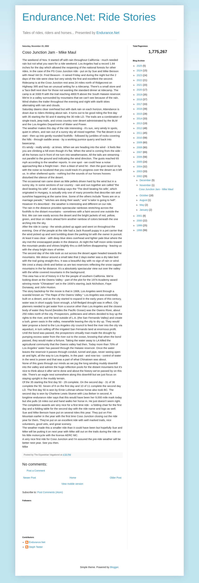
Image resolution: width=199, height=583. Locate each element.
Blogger (114, 567)
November (145, 185)
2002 (140, 176)
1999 (140, 225)
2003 (140, 171)
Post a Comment (36, 470)
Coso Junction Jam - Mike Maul (156, 189)
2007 (140, 152)
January (144, 209)
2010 (140, 137)
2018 (140, 99)
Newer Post (29, 477)
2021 (140, 85)
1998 (140, 230)
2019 (140, 94)
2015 (140, 113)
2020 (140, 89)
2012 (140, 128)
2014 (140, 118)
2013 (140, 123)
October (144, 195)
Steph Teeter (36, 547)
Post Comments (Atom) (50, 492)
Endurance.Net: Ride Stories (89, 17)
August (144, 200)
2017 (140, 104)
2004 (140, 166)
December (145, 180)
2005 (140, 161)
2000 (140, 220)
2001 (140, 215)
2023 (140, 75)
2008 (140, 147)
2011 (140, 133)
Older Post (115, 477)
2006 (140, 156)
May (142, 204)
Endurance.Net (107, 33)
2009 (140, 142)
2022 (140, 80)
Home (72, 477)
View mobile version (72, 483)
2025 (140, 65)
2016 (140, 108)
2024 (140, 70)
